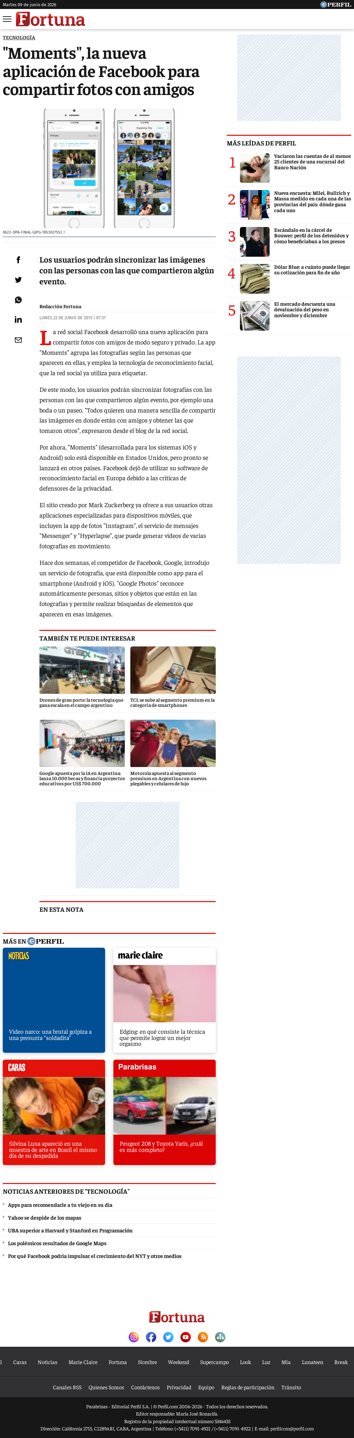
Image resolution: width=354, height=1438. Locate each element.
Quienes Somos (106, 1386)
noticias (54, 958)
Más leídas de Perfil (261, 143)
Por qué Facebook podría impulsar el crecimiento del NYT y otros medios (94, 1255)
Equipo (206, 1386)
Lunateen (312, 1361)
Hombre (147, 1361)
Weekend (178, 1361)
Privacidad (179, 1386)
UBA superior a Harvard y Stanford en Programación (70, 1230)
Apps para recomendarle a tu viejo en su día (60, 1204)
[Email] (18, 340)
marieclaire (164, 958)
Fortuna (118, 1361)
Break (341, 1361)
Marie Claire (82, 1361)
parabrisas (164, 1070)
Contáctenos (145, 1386)
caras (54, 1070)
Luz (266, 1361)
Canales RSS (67, 1386)
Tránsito (291, 1386)
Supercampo (214, 1361)
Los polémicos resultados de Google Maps (57, 1242)
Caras (20, 1361)
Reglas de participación (247, 1386)
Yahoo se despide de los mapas (44, 1217)
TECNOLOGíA (19, 37)
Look (245, 1361)
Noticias (47, 1361)
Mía (286, 1361)
